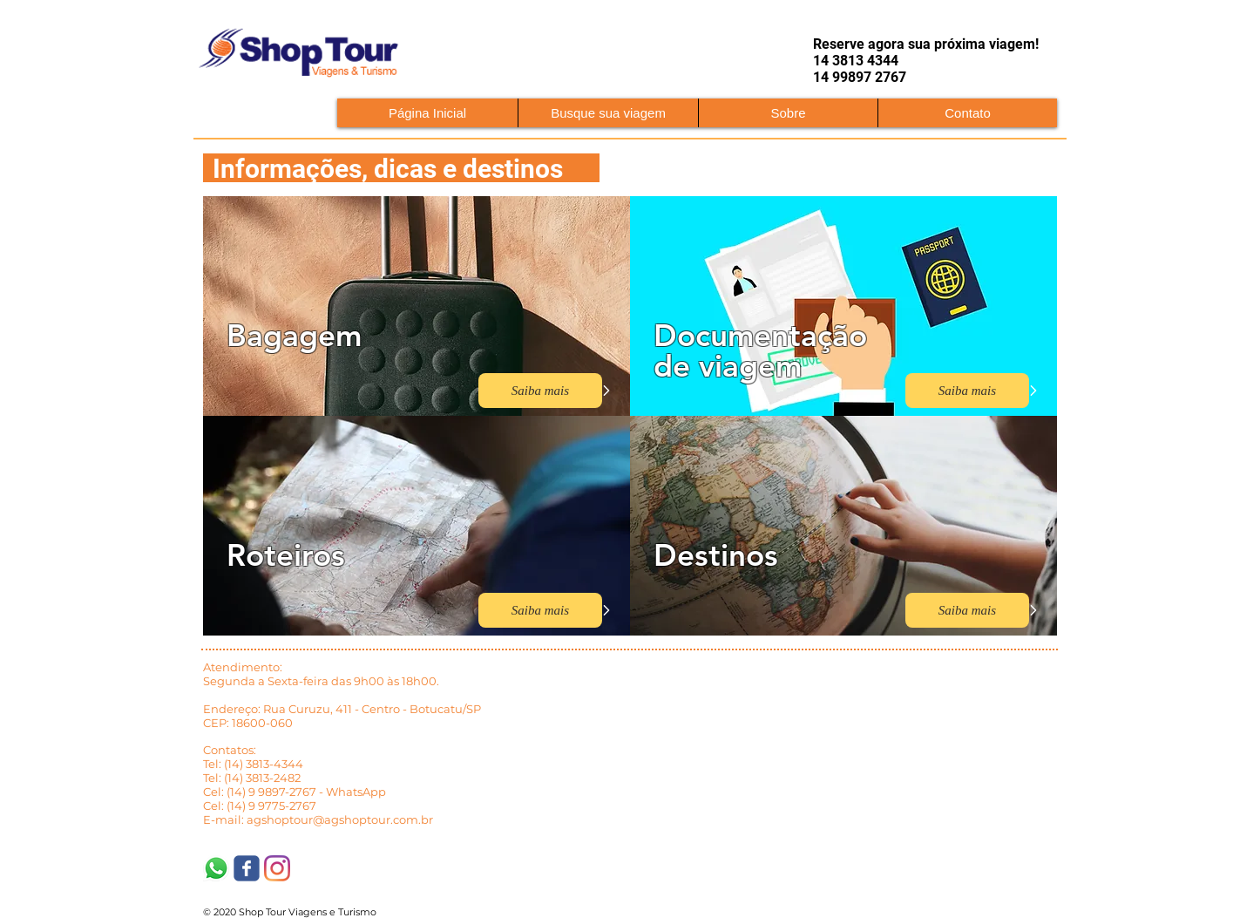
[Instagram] (277, 868)
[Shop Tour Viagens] (247, 868)
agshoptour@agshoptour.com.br (340, 819)
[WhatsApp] (216, 868)
